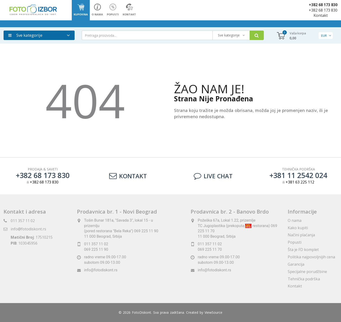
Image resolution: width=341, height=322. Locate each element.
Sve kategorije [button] (25, 35)
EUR (324, 35)
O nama (294, 220)
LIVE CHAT (213, 176)
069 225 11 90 (96, 249)
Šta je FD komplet (303, 249)
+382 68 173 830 (323, 4)
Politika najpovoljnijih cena (311, 256)
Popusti (294, 242)
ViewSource (213, 312)
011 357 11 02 (23, 220)
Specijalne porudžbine (307, 271)
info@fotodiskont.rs (28, 229)
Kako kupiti (298, 227)
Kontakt (321, 15)
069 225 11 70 (210, 249)
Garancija (296, 264)
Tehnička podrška (304, 279)
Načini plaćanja (301, 234)
